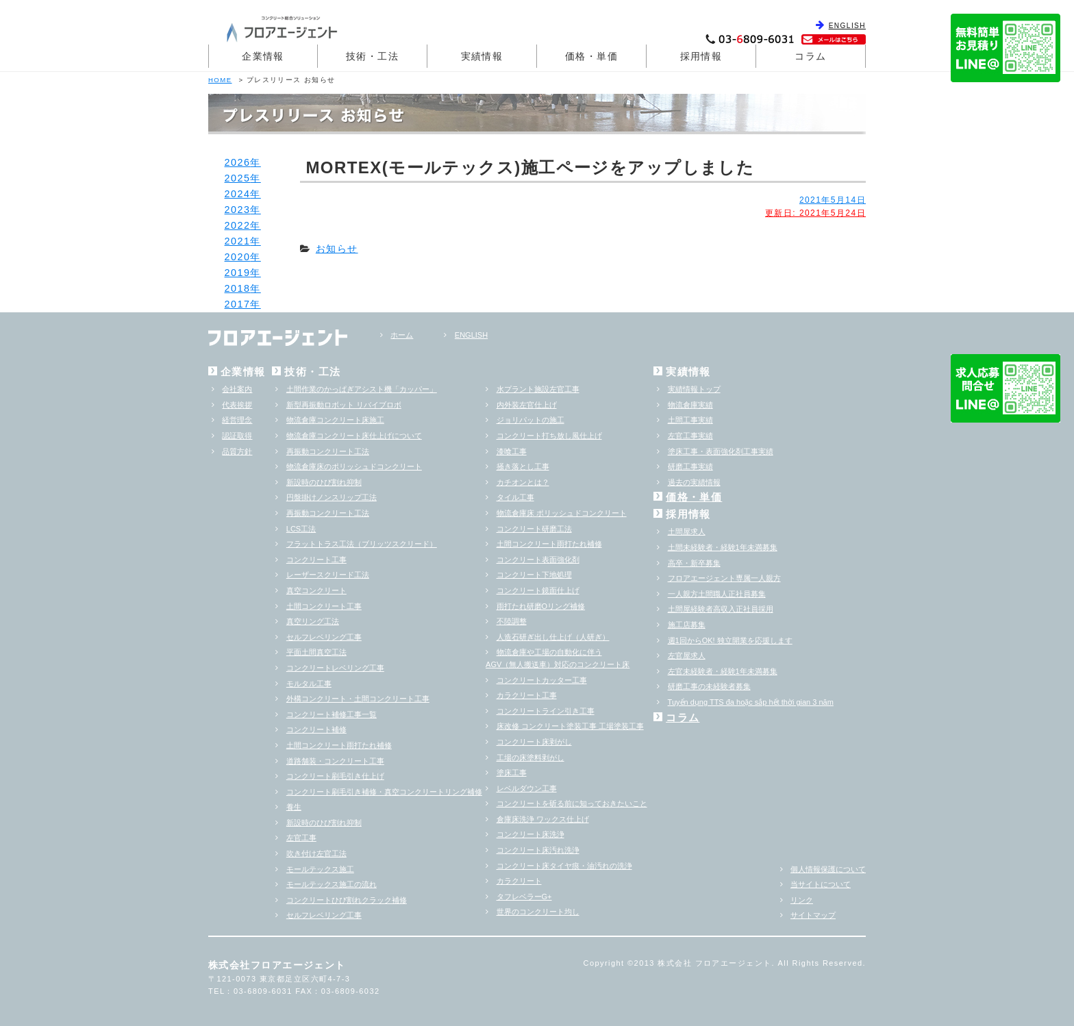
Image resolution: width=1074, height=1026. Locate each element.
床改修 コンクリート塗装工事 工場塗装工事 (570, 726)
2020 (238, 256)
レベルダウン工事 (527, 788)
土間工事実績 (690, 420)
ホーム (401, 335)
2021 (238, 241)
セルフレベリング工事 (324, 637)
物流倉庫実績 (690, 405)
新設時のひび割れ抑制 (324, 482)
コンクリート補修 (316, 729)
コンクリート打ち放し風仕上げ (549, 435)
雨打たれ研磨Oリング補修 (541, 606)
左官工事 (301, 838)
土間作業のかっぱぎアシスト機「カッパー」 (361, 389)
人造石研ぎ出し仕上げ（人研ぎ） (553, 637)
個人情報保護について (828, 869)
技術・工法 (372, 56)
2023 (238, 209)
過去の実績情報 (694, 482)
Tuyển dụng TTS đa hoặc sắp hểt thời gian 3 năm (751, 702)
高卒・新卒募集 (694, 563)
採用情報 (701, 56)
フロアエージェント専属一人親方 (724, 578)
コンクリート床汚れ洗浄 (538, 850)
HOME (220, 80)
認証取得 (237, 435)
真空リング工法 (312, 621)
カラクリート (519, 881)
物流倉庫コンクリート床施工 (335, 420)
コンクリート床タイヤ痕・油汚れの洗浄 (564, 866)
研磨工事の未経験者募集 (709, 686)
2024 (238, 193)
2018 (238, 288)
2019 (238, 272)
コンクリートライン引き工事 (546, 711)
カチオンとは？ (523, 482)
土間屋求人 (686, 531)
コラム (810, 56)
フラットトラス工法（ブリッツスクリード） (361, 544)
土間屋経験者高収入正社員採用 (720, 609)
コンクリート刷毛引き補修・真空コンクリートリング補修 (384, 792)
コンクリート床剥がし (534, 742)
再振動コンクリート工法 (327, 451)
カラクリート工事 (527, 695)
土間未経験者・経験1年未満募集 (722, 547)
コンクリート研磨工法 (534, 529)
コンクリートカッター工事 (542, 680)
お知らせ (337, 248)
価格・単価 (591, 56)
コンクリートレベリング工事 (335, 668)
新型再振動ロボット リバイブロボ (343, 405)
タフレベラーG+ (524, 896)
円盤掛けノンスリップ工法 (331, 497)
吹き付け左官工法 (316, 853)
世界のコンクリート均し (538, 912)
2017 (238, 304)
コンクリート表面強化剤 (538, 559)
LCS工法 (301, 529)
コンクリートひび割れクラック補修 (346, 900)
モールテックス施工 (320, 869)
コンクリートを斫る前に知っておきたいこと (572, 803)
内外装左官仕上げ (527, 405)
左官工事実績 (690, 435)
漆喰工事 (512, 451)
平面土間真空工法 (316, 652)
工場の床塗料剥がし (530, 757)
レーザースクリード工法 (327, 575)
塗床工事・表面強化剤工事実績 (720, 451)
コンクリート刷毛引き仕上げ (335, 776)
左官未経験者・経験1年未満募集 (722, 671)
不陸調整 (512, 621)
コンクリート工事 (316, 559)
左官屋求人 (686, 655)
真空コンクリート (316, 590)
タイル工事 (515, 497)
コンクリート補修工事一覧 (331, 714)
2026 (238, 162)
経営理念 (237, 420)
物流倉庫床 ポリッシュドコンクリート (562, 513)
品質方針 (237, 451)
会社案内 (237, 389)
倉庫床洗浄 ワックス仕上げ (543, 819)
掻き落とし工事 (523, 466)
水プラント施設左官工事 (538, 389)
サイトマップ (813, 915)
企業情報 (263, 56)
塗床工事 (512, 772)
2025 (238, 178)
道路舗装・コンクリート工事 (335, 761)
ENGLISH (847, 25)
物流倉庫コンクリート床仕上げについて (354, 435)
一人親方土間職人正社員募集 (717, 594)
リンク (801, 900)
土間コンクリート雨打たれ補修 (339, 745)
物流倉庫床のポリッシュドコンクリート (354, 466)
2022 (238, 225)
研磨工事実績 (690, 466)
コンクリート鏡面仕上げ (538, 590)
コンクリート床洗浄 (530, 834)
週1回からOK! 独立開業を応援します (730, 640)
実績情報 (482, 56)
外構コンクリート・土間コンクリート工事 (357, 699)
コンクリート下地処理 (534, 575)
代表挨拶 (237, 405)
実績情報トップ (694, 389)
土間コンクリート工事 (324, 606)
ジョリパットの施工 (530, 420)
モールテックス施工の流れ (331, 884)
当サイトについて (820, 884)
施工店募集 (686, 625)
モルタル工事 (309, 683)
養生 (293, 807)
